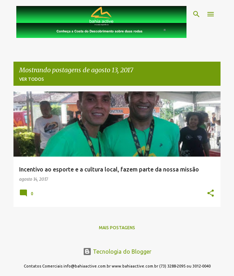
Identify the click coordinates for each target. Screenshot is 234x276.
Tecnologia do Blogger (117, 251)
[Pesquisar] (196, 14)
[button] (210, 193)
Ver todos (31, 79)
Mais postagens (117, 227)
